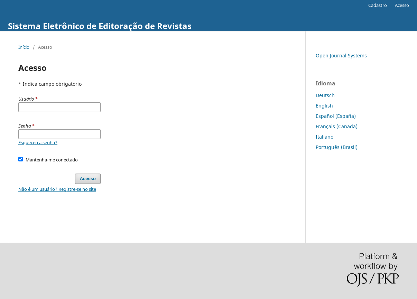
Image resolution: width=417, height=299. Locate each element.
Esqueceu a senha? (37, 142)
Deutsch (325, 95)
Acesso (402, 5)
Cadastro (377, 5)
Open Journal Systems (341, 55)
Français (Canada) (337, 126)
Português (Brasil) (337, 147)
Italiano (324, 136)
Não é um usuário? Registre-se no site (57, 189)
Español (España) (336, 116)
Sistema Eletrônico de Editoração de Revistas (100, 25)
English (324, 105)
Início (23, 47)
